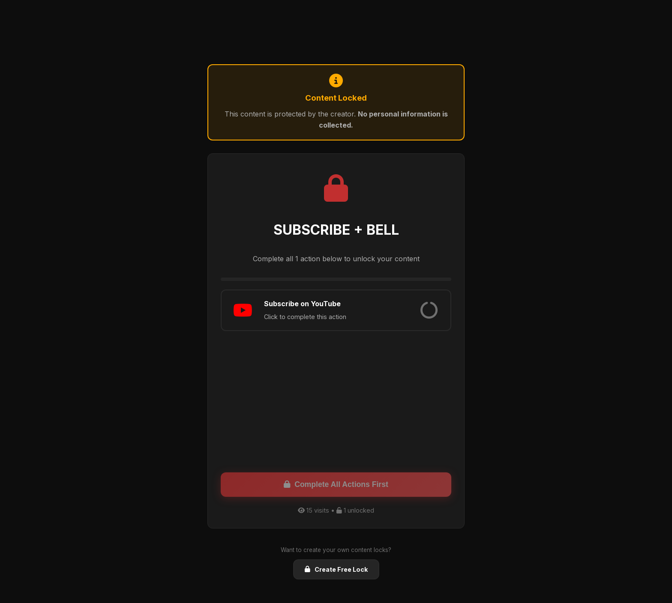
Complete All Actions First (336, 484)
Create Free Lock (336, 569)
